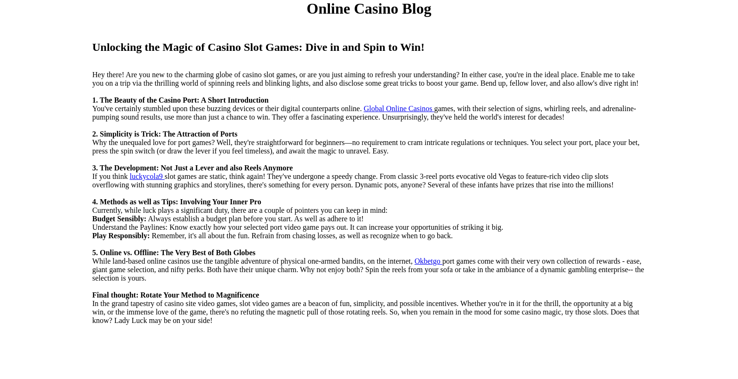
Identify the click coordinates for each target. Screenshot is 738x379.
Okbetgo (428, 261)
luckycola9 (147, 176)
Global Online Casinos (399, 109)
